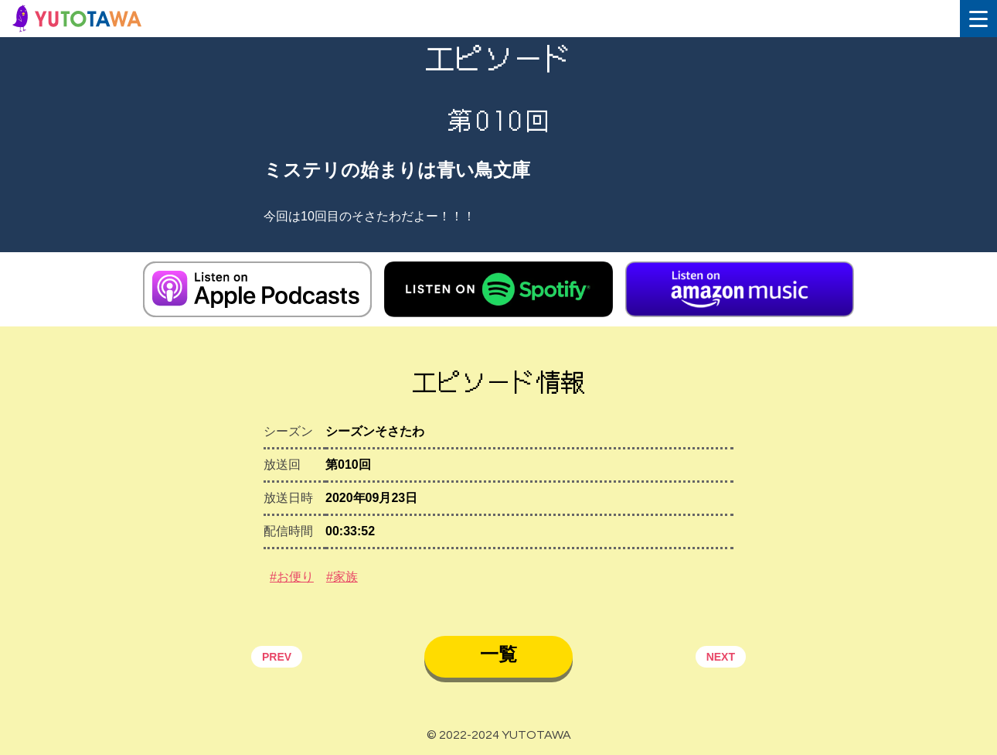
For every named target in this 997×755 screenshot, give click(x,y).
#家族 (342, 576)
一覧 (498, 654)
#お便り (292, 576)
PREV (276, 657)
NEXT (720, 657)
